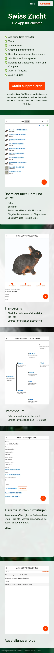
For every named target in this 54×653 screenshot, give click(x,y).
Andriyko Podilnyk (23, 651)
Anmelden (45, 3)
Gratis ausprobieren (27, 86)
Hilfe (32, 3)
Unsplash (37, 651)
